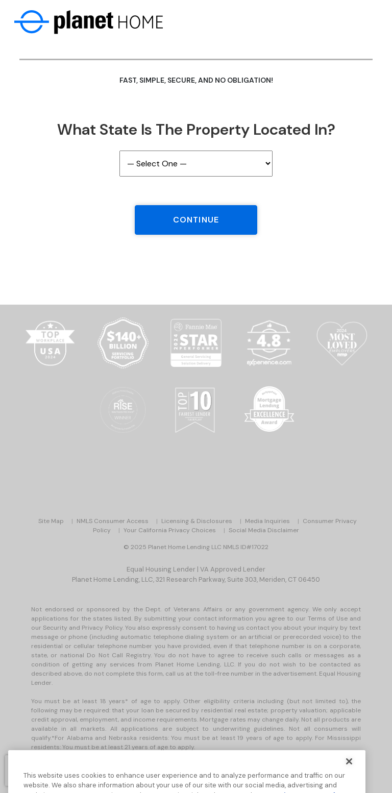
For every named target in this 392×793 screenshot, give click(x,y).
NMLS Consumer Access (113, 521)
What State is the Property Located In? (196, 129)
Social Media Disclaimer (264, 530)
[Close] (349, 768)
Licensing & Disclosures (196, 521)
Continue (196, 219)
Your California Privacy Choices (170, 530)
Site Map (51, 521)
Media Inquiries (267, 521)
